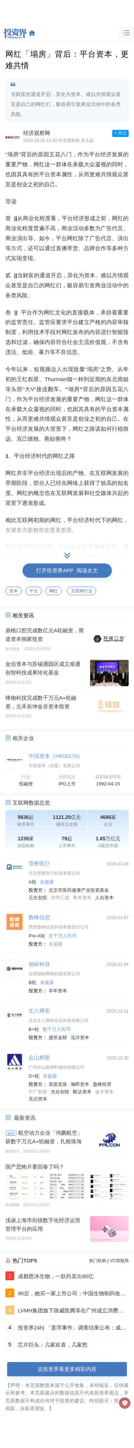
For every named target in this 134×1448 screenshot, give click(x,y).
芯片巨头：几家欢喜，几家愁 (53, 1345)
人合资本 (104, 897)
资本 (13, 590)
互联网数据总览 (31, 803)
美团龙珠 (58, 1084)
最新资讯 (24, 1118)
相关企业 (23, 738)
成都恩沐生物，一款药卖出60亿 (56, 1276)
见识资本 (38, 1099)
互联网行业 (81, 590)
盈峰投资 (102, 1084)
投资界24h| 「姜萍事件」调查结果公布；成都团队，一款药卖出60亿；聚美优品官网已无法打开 (72, 1328)
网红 (53, 590)
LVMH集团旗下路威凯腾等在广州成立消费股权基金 (71, 1311)
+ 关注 (120, 133)
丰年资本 (58, 990)
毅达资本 (82, 1091)
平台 (33, 590)
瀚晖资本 (80, 1084)
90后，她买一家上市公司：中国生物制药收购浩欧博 (72, 1294)
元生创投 (38, 897)
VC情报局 (119, 1260)
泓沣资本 (80, 1037)
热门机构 (97, 1260)
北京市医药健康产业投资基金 (79, 890)
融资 (11, 1133)
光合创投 (60, 1091)
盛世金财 (58, 1037)
